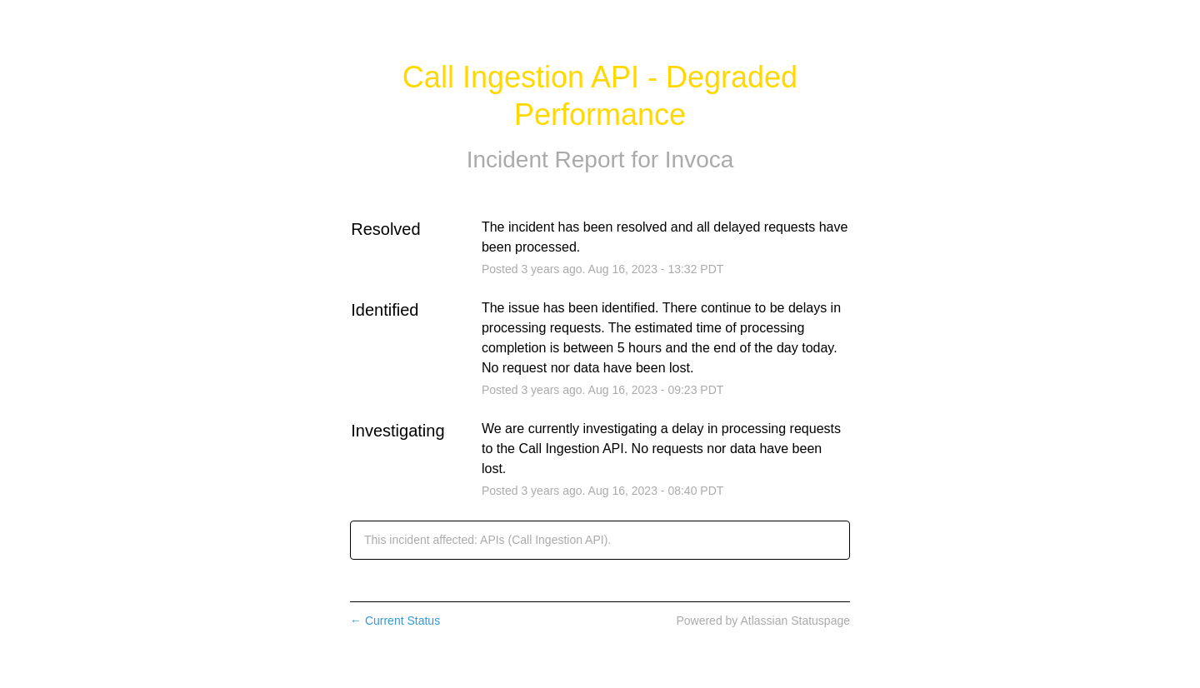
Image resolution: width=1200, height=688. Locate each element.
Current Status (395, 620)
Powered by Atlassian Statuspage (763, 620)
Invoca (699, 159)
